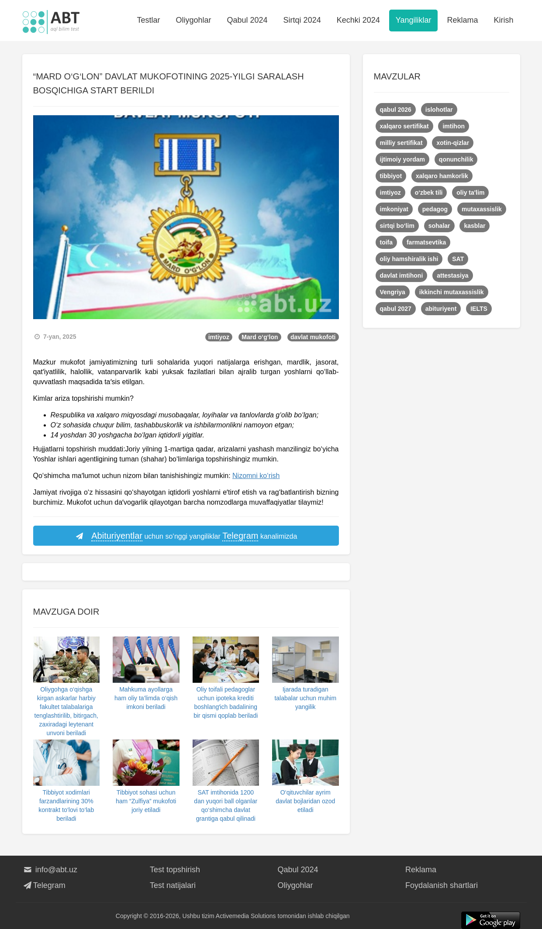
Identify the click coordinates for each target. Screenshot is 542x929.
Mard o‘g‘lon (260, 337)
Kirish (503, 20)
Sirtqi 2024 (302, 20)
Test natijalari (173, 885)
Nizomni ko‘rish (256, 475)
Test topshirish (175, 869)
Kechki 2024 (358, 20)
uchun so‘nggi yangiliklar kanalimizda (186, 536)
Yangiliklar (414, 20)
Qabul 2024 (247, 20)
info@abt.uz (50, 869)
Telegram (44, 885)
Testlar (148, 20)
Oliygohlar (193, 20)
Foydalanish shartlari (441, 885)
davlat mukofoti (312, 337)
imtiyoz (218, 337)
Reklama (462, 20)
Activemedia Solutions (246, 915)
